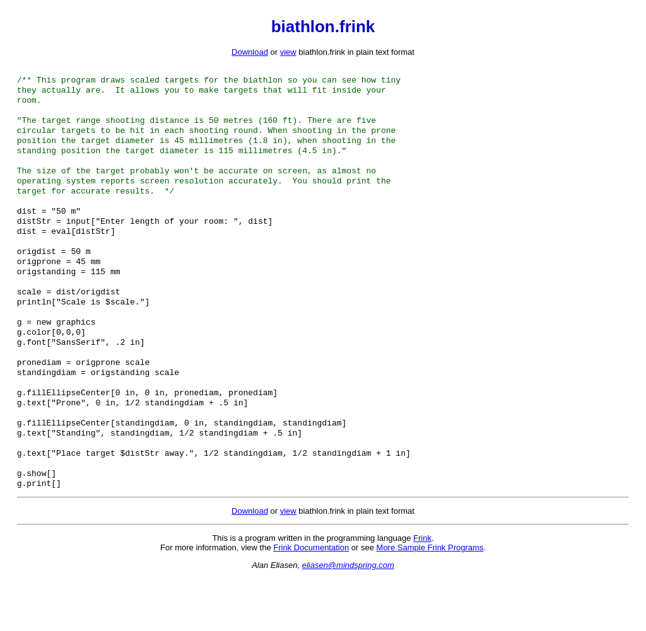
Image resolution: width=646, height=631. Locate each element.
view (288, 52)
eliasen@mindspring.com (348, 618)
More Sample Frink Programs (430, 600)
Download (250, 52)
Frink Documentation (311, 600)
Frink (422, 591)
